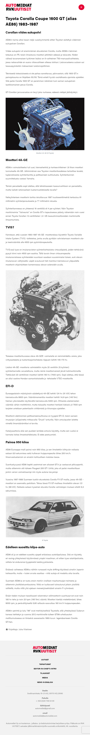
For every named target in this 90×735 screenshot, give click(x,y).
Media (45, 677)
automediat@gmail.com (45, 708)
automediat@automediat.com (45, 715)
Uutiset (45, 659)
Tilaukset (45, 673)
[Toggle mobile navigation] (81, 7)
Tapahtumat (45, 664)
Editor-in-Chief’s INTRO (45, 668)
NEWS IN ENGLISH (45, 682)
